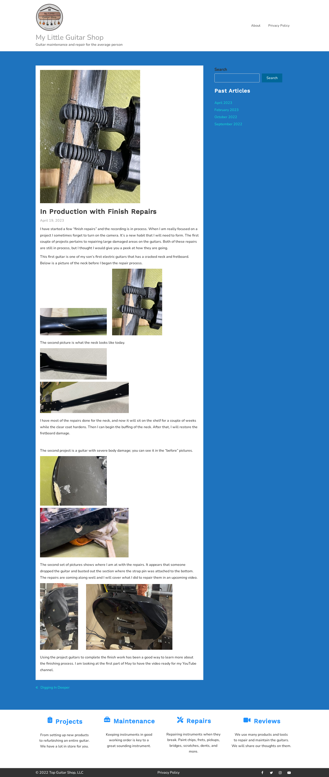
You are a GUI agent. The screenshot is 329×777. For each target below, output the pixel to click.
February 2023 (226, 109)
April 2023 (223, 102)
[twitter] (271, 772)
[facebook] (262, 772)
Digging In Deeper (55, 687)
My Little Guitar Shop (70, 37)
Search (220, 69)
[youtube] (289, 772)
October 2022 (225, 117)
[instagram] (280, 772)
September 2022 (228, 124)
